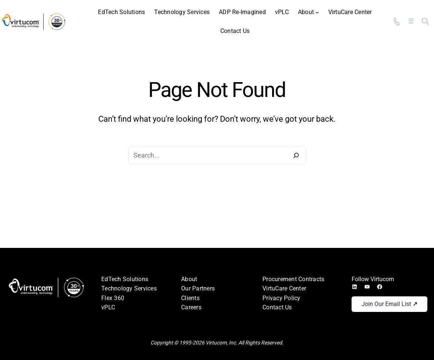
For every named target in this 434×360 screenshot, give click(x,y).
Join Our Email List (389, 303)
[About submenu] (308, 12)
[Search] (296, 155)
